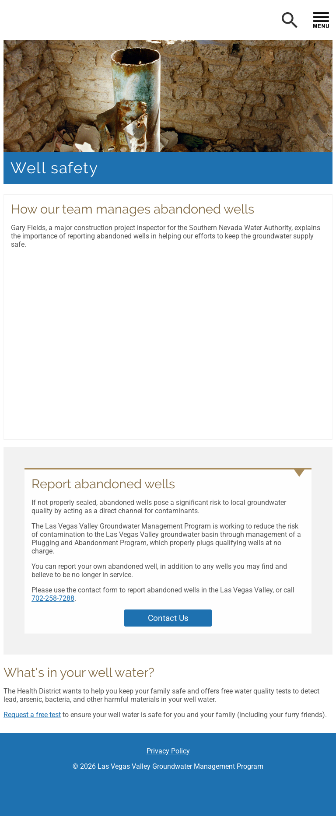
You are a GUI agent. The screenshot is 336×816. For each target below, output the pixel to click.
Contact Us (168, 618)
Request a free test (32, 715)
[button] (104, 22)
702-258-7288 (53, 598)
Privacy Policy (168, 751)
